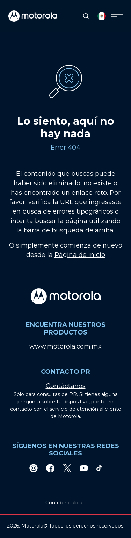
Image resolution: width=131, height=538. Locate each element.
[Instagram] (33, 468)
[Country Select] (101, 16)
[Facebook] (50, 468)
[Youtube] (84, 468)
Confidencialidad (65, 503)
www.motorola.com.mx (65, 346)
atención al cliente (99, 409)
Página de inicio (79, 255)
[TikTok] (99, 468)
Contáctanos (66, 386)
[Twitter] (67, 468)
